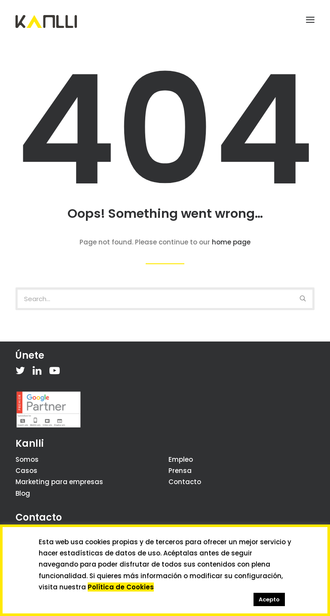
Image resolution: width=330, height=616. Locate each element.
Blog (22, 493)
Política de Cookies (121, 587)
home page (231, 242)
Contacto (184, 481)
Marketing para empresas (59, 481)
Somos (27, 459)
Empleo (180, 459)
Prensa (180, 470)
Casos (26, 470)
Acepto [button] (269, 599)
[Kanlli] (46, 21)
